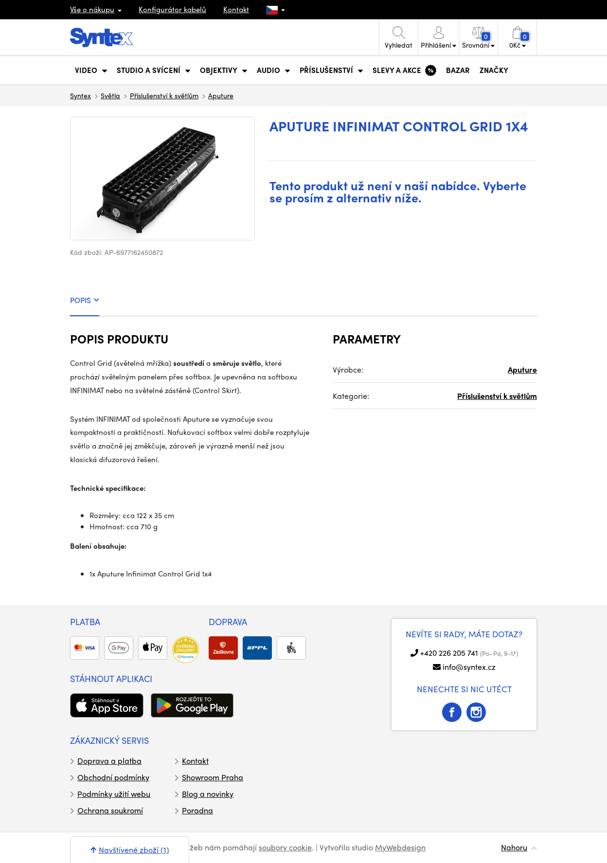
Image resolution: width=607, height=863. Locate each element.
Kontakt (236, 9)
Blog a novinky (207, 793)
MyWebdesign (400, 847)
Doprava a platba (109, 760)
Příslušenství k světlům (164, 95)
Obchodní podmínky (113, 777)
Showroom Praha (212, 777)
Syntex (80, 95)
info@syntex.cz (469, 666)
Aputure (220, 95)
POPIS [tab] (84, 300)
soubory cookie (285, 847)
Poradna (197, 810)
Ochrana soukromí (110, 810)
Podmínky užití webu (113, 793)
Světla (110, 95)
